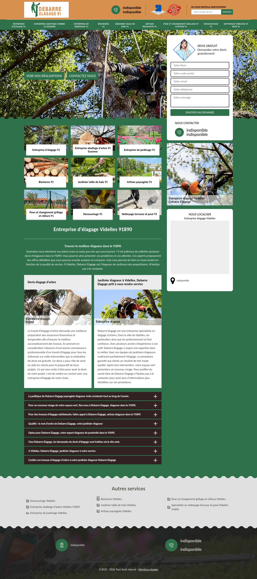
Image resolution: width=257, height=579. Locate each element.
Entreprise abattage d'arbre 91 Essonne (49, 25)
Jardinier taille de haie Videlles (118, 505)
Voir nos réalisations (44, 76)
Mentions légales (148, 569)
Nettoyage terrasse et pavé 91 (236, 25)
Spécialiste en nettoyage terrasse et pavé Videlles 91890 (200, 507)
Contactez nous (82, 76)
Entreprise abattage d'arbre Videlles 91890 (55, 507)
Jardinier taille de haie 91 (125, 25)
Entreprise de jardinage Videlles (48, 513)
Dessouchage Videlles (42, 501)
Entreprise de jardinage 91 (81, 25)
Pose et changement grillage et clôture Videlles (199, 499)
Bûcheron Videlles (111, 499)
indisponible (132, 8)
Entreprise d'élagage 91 (19, 25)
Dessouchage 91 (211, 25)
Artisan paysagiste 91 (149, 25)
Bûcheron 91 (103, 25)
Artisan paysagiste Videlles (116, 511)
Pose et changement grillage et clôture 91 (181, 25)
